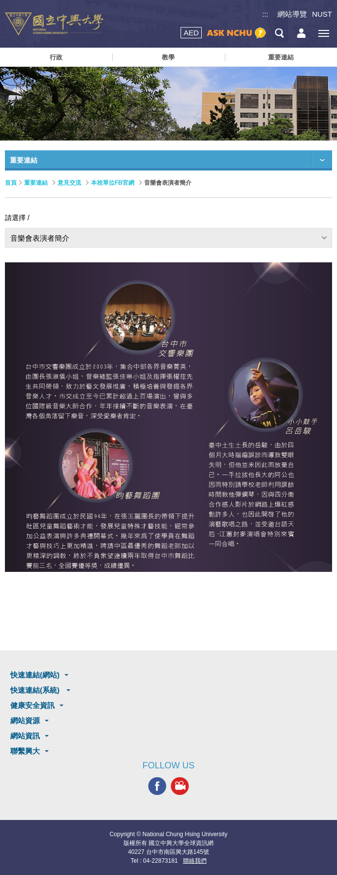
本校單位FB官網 (112, 182)
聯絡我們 (195, 860)
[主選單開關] (323, 33)
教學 (168, 57)
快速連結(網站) (35, 675)
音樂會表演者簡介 (39, 238)
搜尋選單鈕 (279, 33)
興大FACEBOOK (157, 786)
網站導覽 (292, 14)
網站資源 (25, 720)
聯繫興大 (25, 751)
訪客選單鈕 (301, 33)
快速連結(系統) (35, 690)
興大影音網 (180, 786)
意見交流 (69, 182)
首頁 (11, 182)
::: (265, 14)
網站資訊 (25, 736)
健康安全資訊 (32, 705)
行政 (56, 57)
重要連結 (281, 57)
